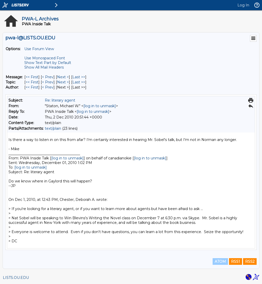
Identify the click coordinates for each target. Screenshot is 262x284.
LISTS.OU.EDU (16, 277)
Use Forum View (39, 49)
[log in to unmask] (99, 106)
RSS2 (250, 261)
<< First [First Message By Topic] (32, 82)
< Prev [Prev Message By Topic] (47, 82)
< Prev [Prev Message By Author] (47, 87)
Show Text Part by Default (47, 62)
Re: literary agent (60, 100)
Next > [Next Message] (63, 77)
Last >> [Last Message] (78, 77)
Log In (243, 5)
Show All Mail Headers (44, 67)
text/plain (53, 128)
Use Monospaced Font (44, 58)
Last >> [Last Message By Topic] (78, 82)
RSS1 (235, 261)
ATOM (220, 261)
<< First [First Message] (32, 77)
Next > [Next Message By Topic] (63, 82)
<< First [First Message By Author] (32, 87)
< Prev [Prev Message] (47, 77)
